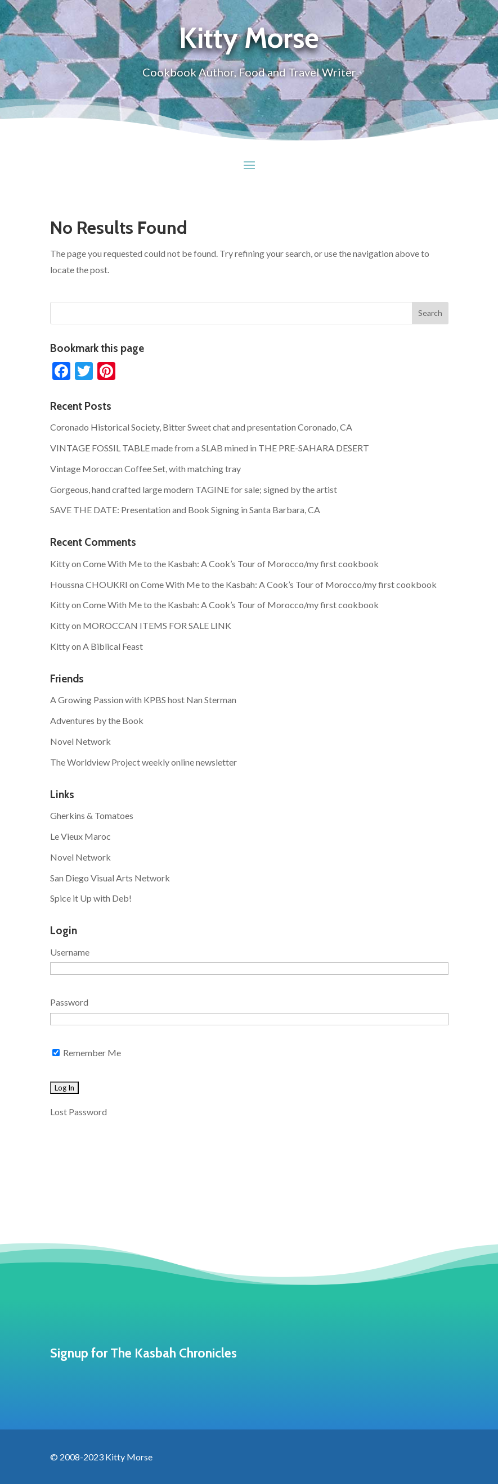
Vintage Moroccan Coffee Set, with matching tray (145, 468)
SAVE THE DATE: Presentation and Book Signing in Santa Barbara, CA (185, 509)
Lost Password (78, 1111)
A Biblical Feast (113, 646)
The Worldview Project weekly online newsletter (143, 762)
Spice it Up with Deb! (91, 898)
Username (69, 952)
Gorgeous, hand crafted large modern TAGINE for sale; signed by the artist (193, 489)
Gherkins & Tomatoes (91, 815)
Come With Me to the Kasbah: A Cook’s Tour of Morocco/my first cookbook (231, 563)
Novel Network (80, 741)
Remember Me (86, 1052)
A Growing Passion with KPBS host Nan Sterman (143, 699)
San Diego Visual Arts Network (110, 877)
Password (69, 1002)
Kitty (60, 563)
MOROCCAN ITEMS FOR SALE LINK (157, 625)
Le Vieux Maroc (80, 836)
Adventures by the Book (96, 720)
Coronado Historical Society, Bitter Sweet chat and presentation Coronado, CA (201, 427)
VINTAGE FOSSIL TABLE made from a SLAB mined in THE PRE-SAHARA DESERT (209, 447)
